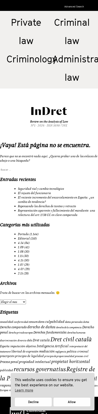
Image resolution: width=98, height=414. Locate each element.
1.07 (20, 265)
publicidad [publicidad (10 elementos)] (6, 370)
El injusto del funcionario (34, 193)
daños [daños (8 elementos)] (86, 321)
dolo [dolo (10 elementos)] (29, 340)
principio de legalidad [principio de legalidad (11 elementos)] (29, 356)
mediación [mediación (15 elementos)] (47, 351)
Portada (23, 234)
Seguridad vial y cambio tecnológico (41, 189)
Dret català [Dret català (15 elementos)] (41, 340)
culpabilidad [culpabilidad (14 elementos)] (54, 321)
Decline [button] (33, 402)
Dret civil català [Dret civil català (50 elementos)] (71, 339)
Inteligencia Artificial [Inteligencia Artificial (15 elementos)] (53, 346)
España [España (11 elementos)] (5, 346)
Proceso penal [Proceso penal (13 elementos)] (9, 362)
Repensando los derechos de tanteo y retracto (47, 206)
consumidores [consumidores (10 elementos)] (37, 321)
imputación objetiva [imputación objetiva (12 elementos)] (23, 346)
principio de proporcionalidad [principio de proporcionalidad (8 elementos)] (59, 356)
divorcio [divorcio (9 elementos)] (21, 340)
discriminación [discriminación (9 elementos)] (8, 340)
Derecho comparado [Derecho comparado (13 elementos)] (13, 327)
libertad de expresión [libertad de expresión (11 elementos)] (24, 351)
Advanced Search (74, 6)
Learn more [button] (24, 390)
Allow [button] (72, 402)
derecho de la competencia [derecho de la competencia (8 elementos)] (69, 327)
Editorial (24, 238)
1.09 (21, 247)
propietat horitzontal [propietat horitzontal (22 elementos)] (70, 361)
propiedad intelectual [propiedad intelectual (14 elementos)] (35, 361)
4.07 (21, 269)
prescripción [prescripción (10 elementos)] (7, 356)
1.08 (20, 251)
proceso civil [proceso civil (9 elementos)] (81, 356)
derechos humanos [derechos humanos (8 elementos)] (76, 332)
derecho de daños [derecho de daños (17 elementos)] (41, 326)
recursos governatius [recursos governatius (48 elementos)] (40, 369)
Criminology (32, 58)
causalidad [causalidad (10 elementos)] (6, 321)
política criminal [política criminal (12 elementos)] (77, 351)
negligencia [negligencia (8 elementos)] (60, 351)
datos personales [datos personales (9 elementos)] (74, 321)
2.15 (20, 273)
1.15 (20, 256)
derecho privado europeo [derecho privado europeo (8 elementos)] (21, 332)
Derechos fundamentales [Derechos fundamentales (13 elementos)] (50, 332)
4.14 (21, 243)
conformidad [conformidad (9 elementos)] (21, 321)
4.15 (20, 260)
